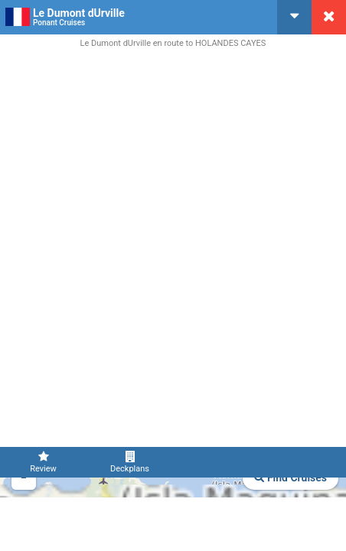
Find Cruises (290, 477)
